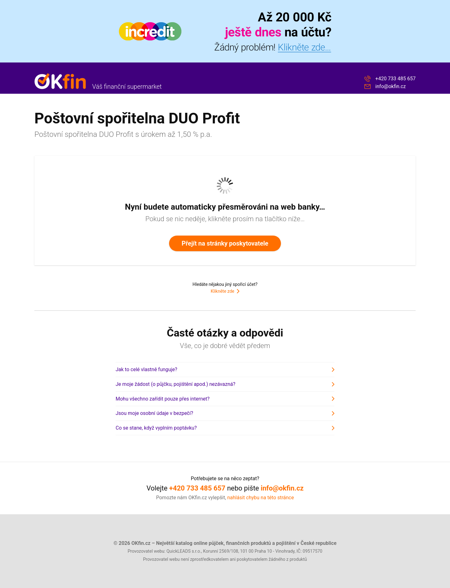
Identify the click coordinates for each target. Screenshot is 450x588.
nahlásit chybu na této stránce (260, 498)
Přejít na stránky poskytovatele (225, 243)
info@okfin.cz (390, 86)
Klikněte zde (222, 291)
